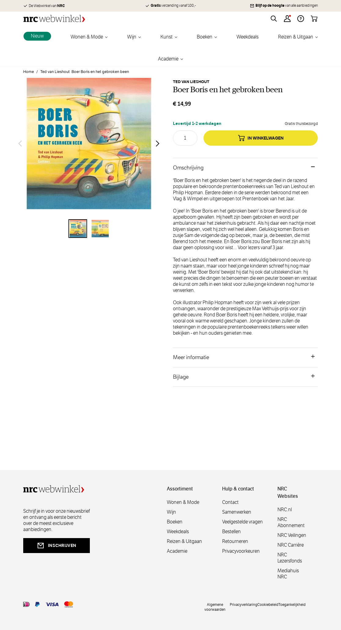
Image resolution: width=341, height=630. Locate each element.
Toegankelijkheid (292, 604)
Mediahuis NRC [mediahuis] (288, 573)
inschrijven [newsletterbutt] (56, 545)
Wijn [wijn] (171, 512)
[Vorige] (20, 143)
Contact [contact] (230, 502)
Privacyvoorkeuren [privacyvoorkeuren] (241, 551)
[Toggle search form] (273, 18)
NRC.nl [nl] (284, 509)
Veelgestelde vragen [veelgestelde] (242, 522)
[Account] (287, 18)
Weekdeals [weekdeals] (178, 531)
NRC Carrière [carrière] (290, 545)
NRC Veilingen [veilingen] (291, 535)
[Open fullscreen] (89, 143)
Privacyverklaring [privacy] (243, 604)
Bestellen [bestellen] (231, 531)
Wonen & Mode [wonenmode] (183, 502)
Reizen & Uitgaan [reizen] (184, 541)
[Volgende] (158, 143)
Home (28, 71)
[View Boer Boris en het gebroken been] (77, 228)
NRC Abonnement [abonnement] (291, 522)
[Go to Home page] (54, 18)
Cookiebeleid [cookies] (267, 604)
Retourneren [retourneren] (235, 541)
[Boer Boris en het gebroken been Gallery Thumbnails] (89, 228)
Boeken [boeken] (174, 522)
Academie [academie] (177, 551)
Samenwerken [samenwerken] (236, 512)
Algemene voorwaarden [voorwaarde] (215, 607)
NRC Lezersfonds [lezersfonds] (289, 558)
